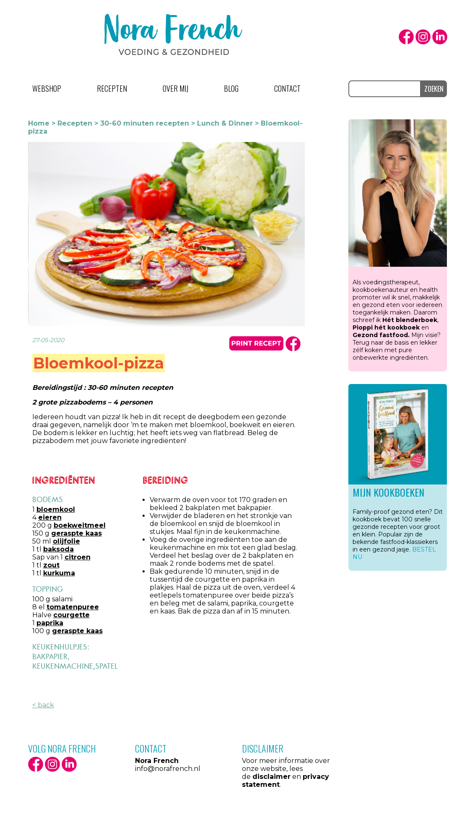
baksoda (58, 549)
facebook (406, 36)
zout (51, 565)
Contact (287, 88)
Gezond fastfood (380, 335)
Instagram (423, 36)
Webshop (46, 88)
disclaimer (271, 777)
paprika (49, 623)
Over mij (175, 88)
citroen (78, 557)
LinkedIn (439, 36)
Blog (231, 88)
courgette (71, 615)
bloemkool (55, 509)
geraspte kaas (76, 533)
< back (43, 705)
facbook (293, 343)
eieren (50, 517)
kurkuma (59, 573)
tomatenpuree (73, 607)
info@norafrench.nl (167, 769)
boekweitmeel (80, 525)
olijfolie (66, 541)
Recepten (112, 88)
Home (38, 123)
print (256, 343)
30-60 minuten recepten (144, 123)
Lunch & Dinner (225, 123)
